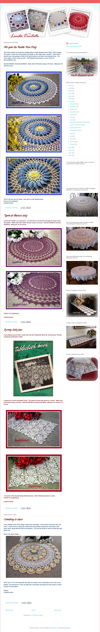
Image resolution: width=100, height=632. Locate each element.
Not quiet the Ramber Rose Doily (20, 47)
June (71, 120)
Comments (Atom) (37, 615)
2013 (70, 147)
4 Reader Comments (11, 508)
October (72, 109)
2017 (70, 93)
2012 (70, 150)
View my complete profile (73, 46)
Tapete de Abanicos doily (15, 216)
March (72, 139)
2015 (70, 99)
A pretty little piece (13, 330)
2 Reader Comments (11, 322)
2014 (70, 101)
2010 (70, 155)
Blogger (67, 628)
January (72, 144)
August (72, 114)
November (73, 106)
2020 (70, 85)
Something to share (13, 520)
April (71, 136)
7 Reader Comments (11, 208)
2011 (70, 153)
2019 (70, 88)
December (73, 104)
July (71, 117)
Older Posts (57, 610)
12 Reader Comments (11, 603)
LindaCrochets (73, 43)
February (73, 141)
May (71, 133)
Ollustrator (54, 628)
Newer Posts (9, 610)
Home (33, 610)
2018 (70, 91)
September (73, 112)
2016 (70, 96)
